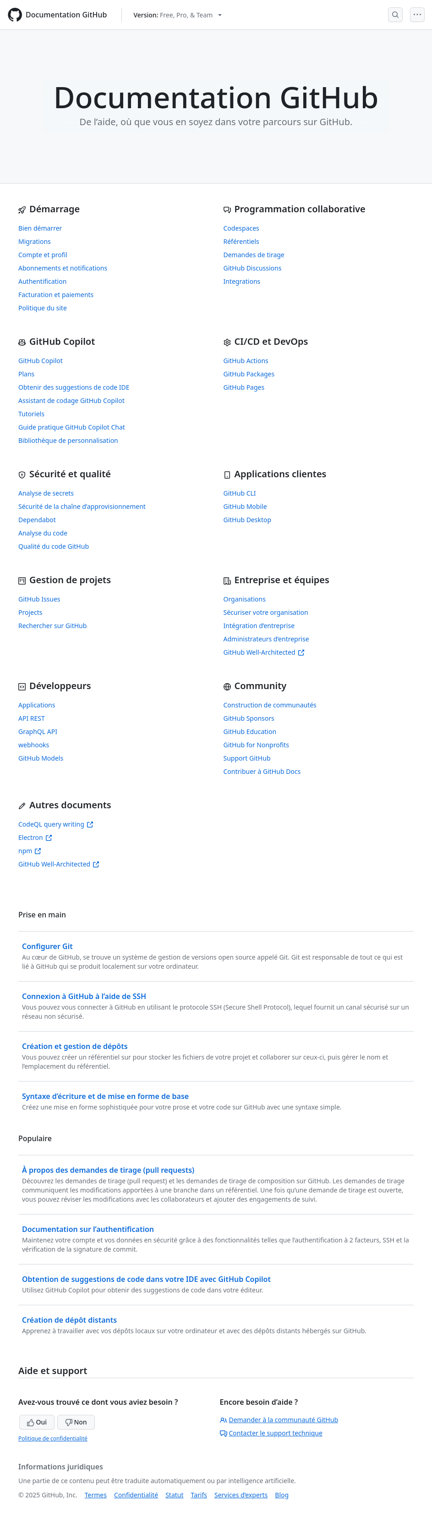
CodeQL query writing (55, 824)
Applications (36, 705)
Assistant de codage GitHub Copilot (71, 400)
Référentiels (241, 241)
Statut (174, 1494)
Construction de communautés (270, 705)
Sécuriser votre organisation (266, 612)
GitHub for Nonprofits (256, 744)
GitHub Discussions (253, 268)
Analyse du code (42, 533)
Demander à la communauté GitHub (279, 1419)
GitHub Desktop (248, 519)
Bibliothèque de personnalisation (68, 440)
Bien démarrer (40, 228)
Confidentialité (136, 1494)
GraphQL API (37, 731)
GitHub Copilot (40, 360)
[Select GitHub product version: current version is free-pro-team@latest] (177, 15)
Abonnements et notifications (62, 268)
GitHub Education (250, 731)
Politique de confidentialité (52, 1438)
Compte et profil (42, 254)
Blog (282, 1494)
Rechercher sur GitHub (52, 625)
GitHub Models (40, 758)
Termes (96, 1494)
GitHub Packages (249, 374)
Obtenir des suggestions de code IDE (74, 387)
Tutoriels (31, 413)
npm (29, 850)
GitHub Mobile (245, 506)
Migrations (34, 241)
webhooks (33, 744)
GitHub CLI (240, 493)
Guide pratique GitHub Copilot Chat (71, 427)
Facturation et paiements (55, 294)
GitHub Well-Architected (264, 652)
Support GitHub (247, 758)
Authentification (42, 281)
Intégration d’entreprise (259, 625)
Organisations (245, 599)
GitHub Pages (244, 387)
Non (76, 1422)
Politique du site (42, 308)
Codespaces (241, 228)
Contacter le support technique (271, 1433)
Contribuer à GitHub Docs (262, 771)
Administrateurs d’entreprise (266, 639)
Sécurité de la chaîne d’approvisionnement (82, 506)
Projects (30, 612)
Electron (35, 837)
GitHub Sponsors (249, 718)
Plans (26, 374)
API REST (31, 718)
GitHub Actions (246, 360)
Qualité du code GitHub (53, 546)
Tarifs (199, 1494)
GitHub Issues (39, 599)
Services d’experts (241, 1494)
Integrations (242, 281)
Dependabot (37, 519)
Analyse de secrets (46, 493)
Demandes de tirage (254, 254)
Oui (37, 1422)
